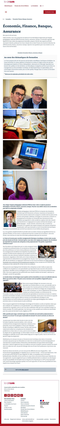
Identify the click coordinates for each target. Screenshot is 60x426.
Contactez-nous (49, 12)
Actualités (8, 19)
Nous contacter (25, 404)
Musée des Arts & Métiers (28, 409)
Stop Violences (25, 414)
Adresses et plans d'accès (28, 405)
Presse (22, 400)
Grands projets (8, 409)
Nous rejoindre (25, 402)
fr (3, 19)
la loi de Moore (15, 352)
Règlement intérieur (15, 419)
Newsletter (53, 419)
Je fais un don (8, 407)
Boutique (23, 407)
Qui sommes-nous (9, 398)
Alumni (6, 405)
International (24, 412)
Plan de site (24, 416)
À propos (23, 398)
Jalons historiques (9, 400)
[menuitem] (8, 6)
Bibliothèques (24, 411)
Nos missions (7, 402)
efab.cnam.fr (24, 369)
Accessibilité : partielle (43, 419)
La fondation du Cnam (10, 404)
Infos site (6, 419)
